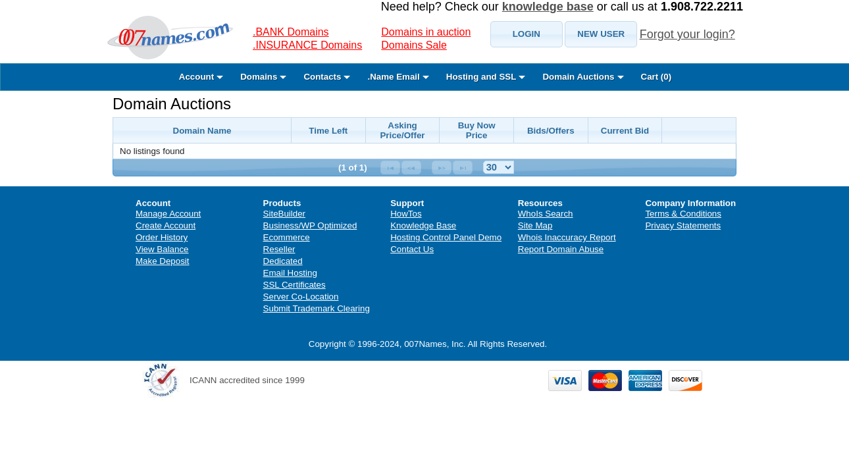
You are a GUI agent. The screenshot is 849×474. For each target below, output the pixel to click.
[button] (526, 34)
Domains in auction (426, 32)
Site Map (535, 225)
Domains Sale (414, 45)
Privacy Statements (683, 225)
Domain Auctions (172, 104)
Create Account (165, 225)
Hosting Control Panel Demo (446, 237)
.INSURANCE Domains (307, 45)
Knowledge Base (423, 225)
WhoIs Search (545, 214)
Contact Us (412, 249)
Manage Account (168, 214)
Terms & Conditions (683, 214)
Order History (162, 237)
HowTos (405, 214)
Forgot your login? (687, 34)
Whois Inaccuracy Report (567, 237)
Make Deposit (163, 261)
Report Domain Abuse (561, 249)
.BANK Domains (291, 32)
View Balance (162, 249)
